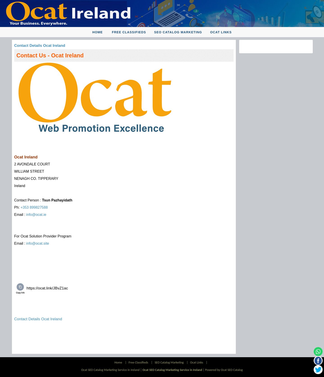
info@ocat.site (37, 243)
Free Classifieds (129, 32)
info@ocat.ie (36, 215)
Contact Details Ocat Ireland (39, 45)
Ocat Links (221, 32)
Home (97, 32)
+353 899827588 (34, 207)
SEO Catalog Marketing (178, 32)
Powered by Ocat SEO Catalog (224, 370)
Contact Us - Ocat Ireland (50, 55)
